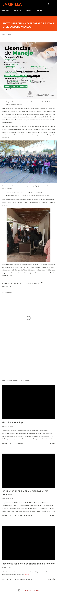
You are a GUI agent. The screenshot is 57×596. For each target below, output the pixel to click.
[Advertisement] (28, 359)
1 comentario (18, 443)
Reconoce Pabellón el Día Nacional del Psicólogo (28, 563)
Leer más (51, 443)
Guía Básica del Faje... (13, 422)
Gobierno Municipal (31, 283)
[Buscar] (48, 3)
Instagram (17, 10)
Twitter (28, 10)
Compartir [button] (6, 286)
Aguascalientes (17, 283)
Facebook (5, 10)
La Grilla (12, 4)
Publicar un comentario (22, 515)
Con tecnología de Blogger (28, 590)
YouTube (39, 10)
